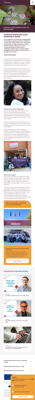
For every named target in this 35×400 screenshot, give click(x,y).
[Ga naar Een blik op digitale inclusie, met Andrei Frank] (17, 286)
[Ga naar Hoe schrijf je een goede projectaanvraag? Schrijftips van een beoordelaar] (17, 339)
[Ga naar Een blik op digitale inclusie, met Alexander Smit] (17, 312)
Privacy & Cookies (7, 394)
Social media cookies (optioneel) (21, 391)
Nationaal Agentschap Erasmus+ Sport (17, 370)
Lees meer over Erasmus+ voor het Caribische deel (17, 260)
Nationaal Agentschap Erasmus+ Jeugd (17, 366)
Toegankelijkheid (7, 395)
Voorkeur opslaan (23, 396)
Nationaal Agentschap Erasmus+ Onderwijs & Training (17, 361)
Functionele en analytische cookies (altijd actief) (20, 385)
